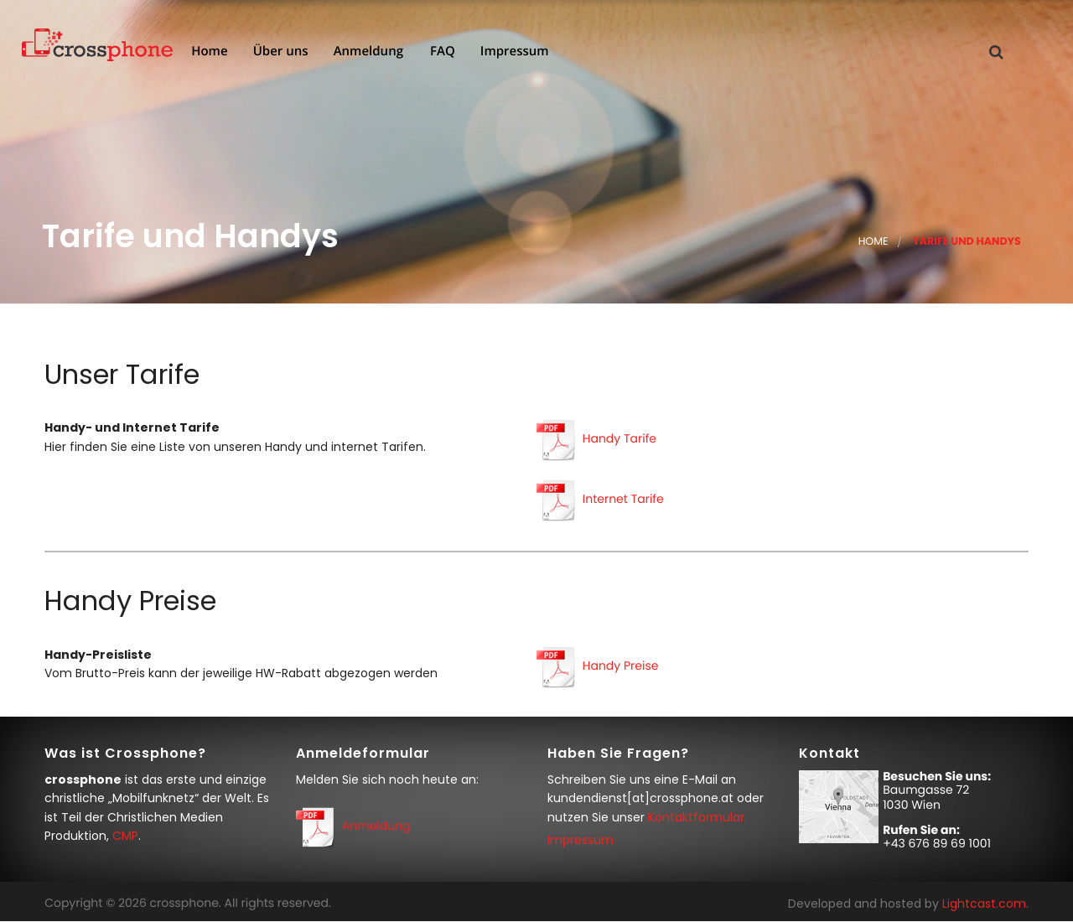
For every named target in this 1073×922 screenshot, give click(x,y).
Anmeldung (366, 52)
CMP (125, 835)
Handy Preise (621, 665)
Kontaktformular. (697, 817)
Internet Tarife (623, 499)
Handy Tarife (619, 439)
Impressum (513, 52)
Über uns (279, 52)
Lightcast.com (984, 903)
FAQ (441, 52)
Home (207, 52)
